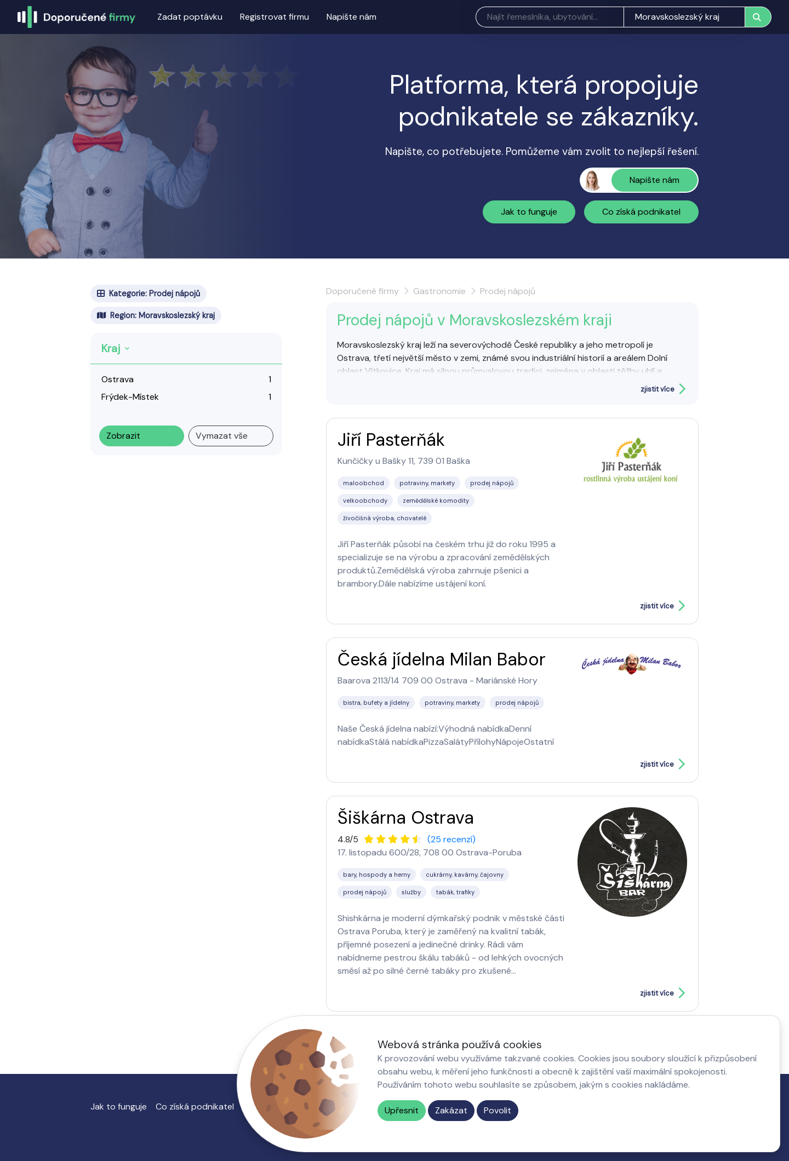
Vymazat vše (222, 435)
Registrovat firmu (274, 16)
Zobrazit (123, 435)
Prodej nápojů (507, 291)
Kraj (110, 348)
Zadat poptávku (189, 16)
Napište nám (351, 16)
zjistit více (657, 389)
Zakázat (451, 1110)
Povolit (497, 1110)
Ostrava (117, 379)
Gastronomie (439, 291)
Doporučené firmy (362, 291)
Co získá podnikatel (641, 211)
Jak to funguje (529, 211)
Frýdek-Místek (130, 397)
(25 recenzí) (451, 839)
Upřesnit (402, 1110)
